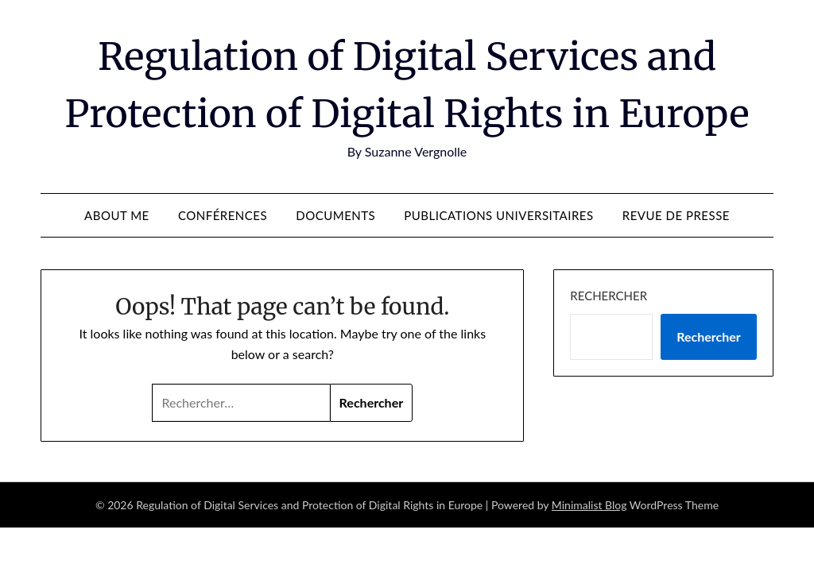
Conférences (222, 215)
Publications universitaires (498, 215)
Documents (335, 215)
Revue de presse (676, 215)
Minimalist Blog (589, 505)
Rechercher (608, 295)
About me (116, 215)
